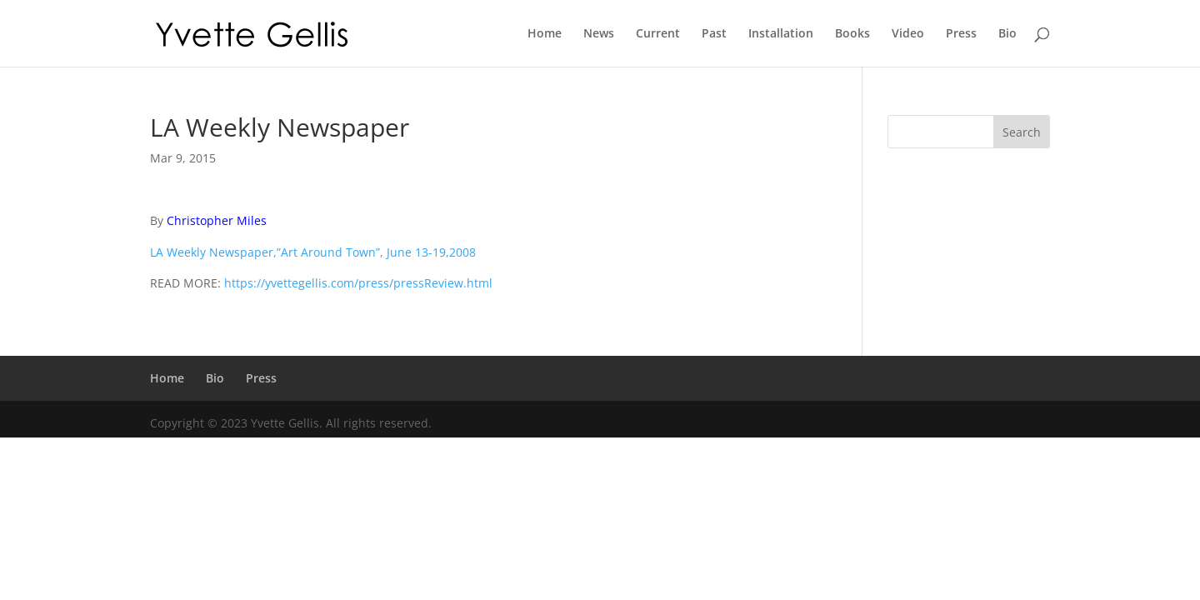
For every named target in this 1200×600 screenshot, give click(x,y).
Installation (780, 34)
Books (852, 34)
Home (545, 34)
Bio (1007, 34)
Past (714, 34)
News (598, 34)
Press (961, 34)
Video (908, 34)
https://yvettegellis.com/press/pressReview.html (358, 283)
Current (658, 34)
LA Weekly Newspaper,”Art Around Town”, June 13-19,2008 (313, 252)
